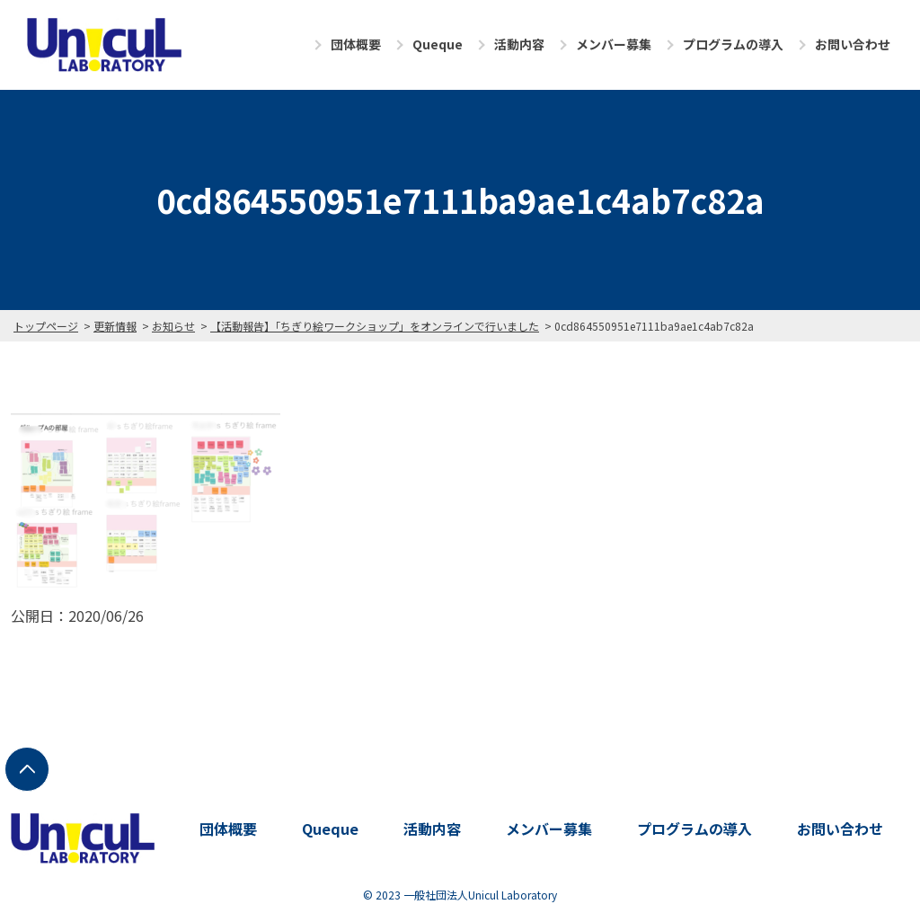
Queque (437, 44)
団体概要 (356, 44)
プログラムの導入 (733, 44)
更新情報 (115, 325)
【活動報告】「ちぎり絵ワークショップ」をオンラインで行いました (374, 325)
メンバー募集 (613, 44)
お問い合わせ (852, 44)
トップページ (45, 325)
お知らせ (173, 325)
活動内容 (519, 44)
